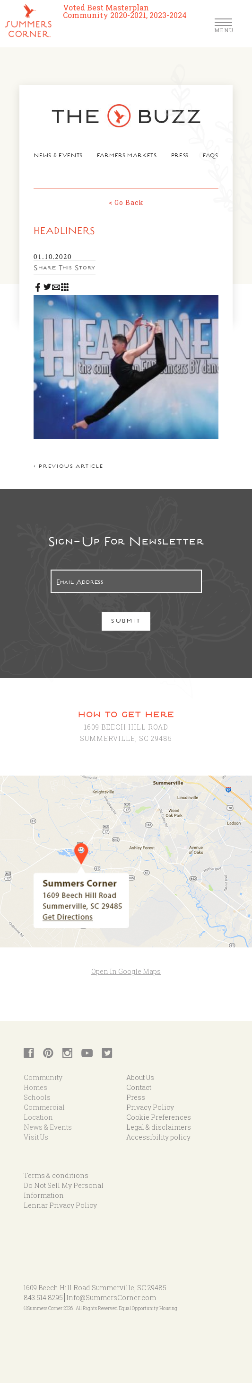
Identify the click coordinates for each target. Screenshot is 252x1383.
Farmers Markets (127, 156)
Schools (37, 1097)
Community (43, 1077)
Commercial (44, 1107)
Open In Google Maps (126, 971)
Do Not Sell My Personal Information (64, 1190)
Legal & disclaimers (158, 1127)
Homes (35, 1087)
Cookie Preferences (158, 1117)
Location (38, 1117)
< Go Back (126, 202)
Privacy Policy (150, 1107)
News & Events (58, 156)
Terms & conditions (56, 1175)
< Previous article (68, 467)
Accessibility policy (158, 1137)
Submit (126, 621)
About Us (140, 1077)
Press (180, 156)
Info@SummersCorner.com (111, 1297)
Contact (138, 1087)
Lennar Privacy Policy (60, 1205)
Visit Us (36, 1137)
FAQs (210, 156)
